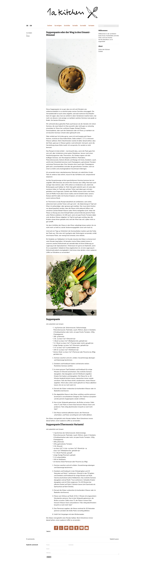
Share (28, 36)
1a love (49, 25)
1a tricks (67, 25)
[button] (56, 528)
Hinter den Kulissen (104, 49)
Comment (93, 549)
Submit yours (114, 539)
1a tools (75, 25)
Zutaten (100, 51)
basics (48, 531)
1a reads (83, 25)
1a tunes (91, 25)
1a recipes (58, 25)
